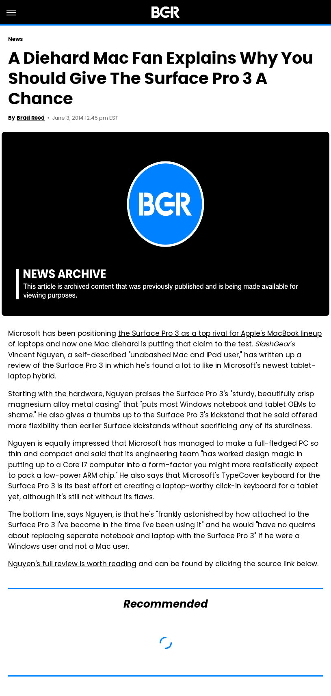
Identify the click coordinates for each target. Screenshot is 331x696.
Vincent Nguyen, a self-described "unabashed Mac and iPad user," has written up (151, 350)
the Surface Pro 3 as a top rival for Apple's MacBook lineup (220, 334)
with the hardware (70, 394)
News (15, 39)
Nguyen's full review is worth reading (72, 564)
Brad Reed (31, 117)
